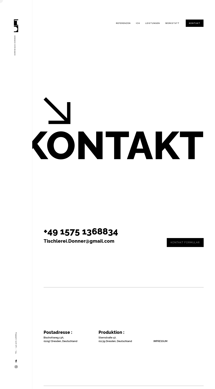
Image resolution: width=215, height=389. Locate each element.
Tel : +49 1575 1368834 (16, 343)
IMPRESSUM (160, 341)
